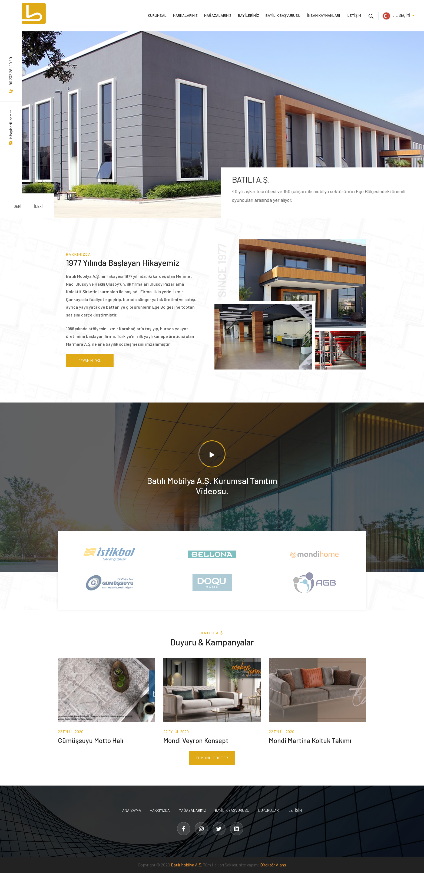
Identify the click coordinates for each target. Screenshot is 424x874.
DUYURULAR (269, 811)
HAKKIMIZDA (159, 811)
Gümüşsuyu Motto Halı (91, 741)
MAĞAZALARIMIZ (219, 15)
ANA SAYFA (130, 811)
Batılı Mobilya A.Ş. (186, 866)
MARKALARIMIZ (186, 15)
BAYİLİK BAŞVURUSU (283, 15)
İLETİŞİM (353, 15)
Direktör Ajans (273, 866)
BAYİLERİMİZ (249, 15)
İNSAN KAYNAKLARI (323, 15)
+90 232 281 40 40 (10, 75)
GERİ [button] (17, 206)
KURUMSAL (159, 15)
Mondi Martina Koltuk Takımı (312, 741)
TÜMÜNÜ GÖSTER (212, 759)
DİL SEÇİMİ (398, 15)
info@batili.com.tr (10, 127)
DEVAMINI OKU (89, 360)
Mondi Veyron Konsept (196, 741)
